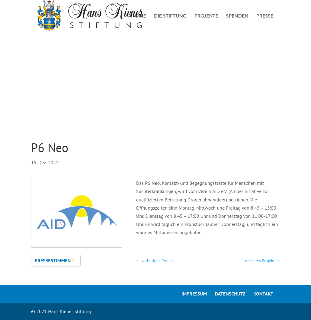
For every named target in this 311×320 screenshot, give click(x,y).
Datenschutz (230, 294)
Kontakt (263, 294)
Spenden (237, 16)
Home (138, 16)
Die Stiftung (170, 16)
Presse (264, 16)
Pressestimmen (53, 260)
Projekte (206, 16)
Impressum (194, 294)
